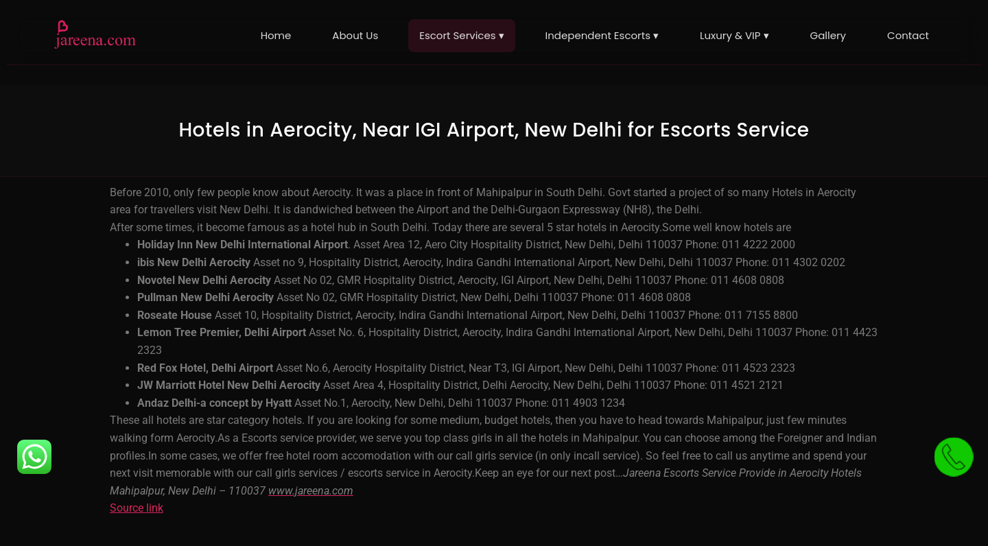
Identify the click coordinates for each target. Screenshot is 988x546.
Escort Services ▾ (461, 35)
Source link (136, 507)
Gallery (828, 35)
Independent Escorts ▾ (602, 35)
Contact (908, 35)
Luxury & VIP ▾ (734, 35)
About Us (355, 35)
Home (276, 35)
